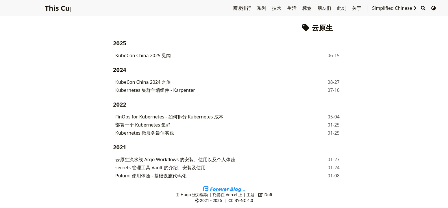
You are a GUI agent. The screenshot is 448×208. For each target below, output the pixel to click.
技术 (277, 8)
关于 (357, 8)
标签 (307, 8)
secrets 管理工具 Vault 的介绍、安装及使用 (160, 167)
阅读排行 (242, 8)
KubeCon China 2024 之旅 (143, 82)
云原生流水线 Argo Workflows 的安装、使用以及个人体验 (175, 159)
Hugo (186, 194)
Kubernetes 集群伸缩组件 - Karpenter (155, 90)
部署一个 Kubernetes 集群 (143, 125)
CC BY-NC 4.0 (240, 200)
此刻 (342, 8)
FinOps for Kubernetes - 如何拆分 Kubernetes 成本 (169, 117)
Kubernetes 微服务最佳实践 (144, 133)
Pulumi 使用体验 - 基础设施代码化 (150, 175)
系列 (262, 8)
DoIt (265, 194)
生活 (292, 8)
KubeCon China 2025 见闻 (143, 55)
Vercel (231, 194)
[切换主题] (433, 8)
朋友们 (324, 8)
